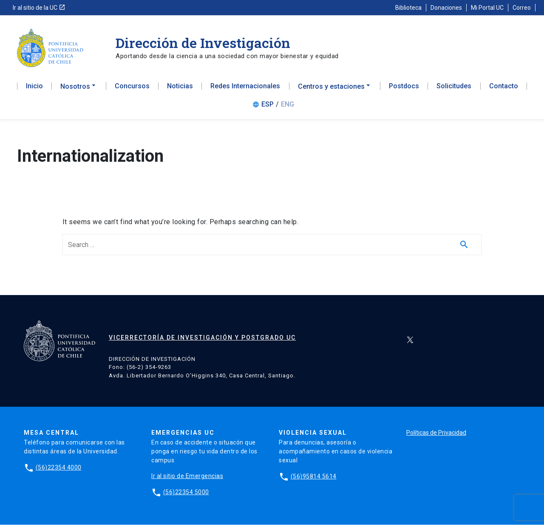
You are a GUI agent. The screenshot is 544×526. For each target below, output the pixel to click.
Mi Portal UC (487, 7)
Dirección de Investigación (203, 43)
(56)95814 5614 (314, 477)
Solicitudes (453, 87)
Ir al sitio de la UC (39, 7)
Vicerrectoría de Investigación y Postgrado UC (202, 338)
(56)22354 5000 (186, 493)
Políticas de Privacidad (436, 433)
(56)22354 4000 (59, 468)
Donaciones (446, 7)
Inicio (34, 87)
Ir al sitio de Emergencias (187, 477)
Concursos (132, 87)
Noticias (180, 87)
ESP (267, 105)
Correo (522, 7)
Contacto (503, 87)
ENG (287, 105)
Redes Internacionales (245, 87)
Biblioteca (408, 7)
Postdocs (404, 87)
